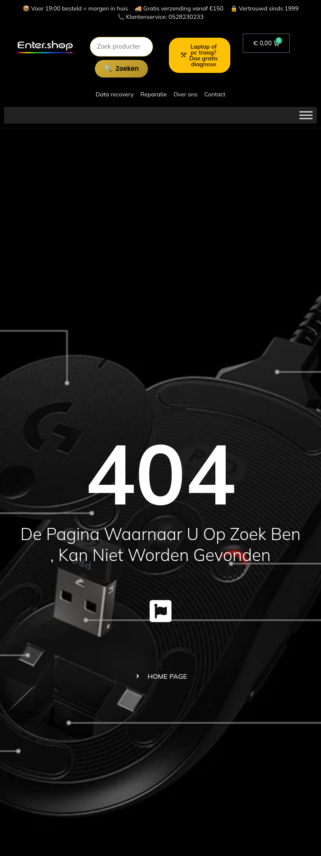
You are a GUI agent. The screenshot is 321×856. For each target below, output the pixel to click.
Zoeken (127, 68)
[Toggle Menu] (306, 115)
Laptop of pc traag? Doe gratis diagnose (199, 55)
